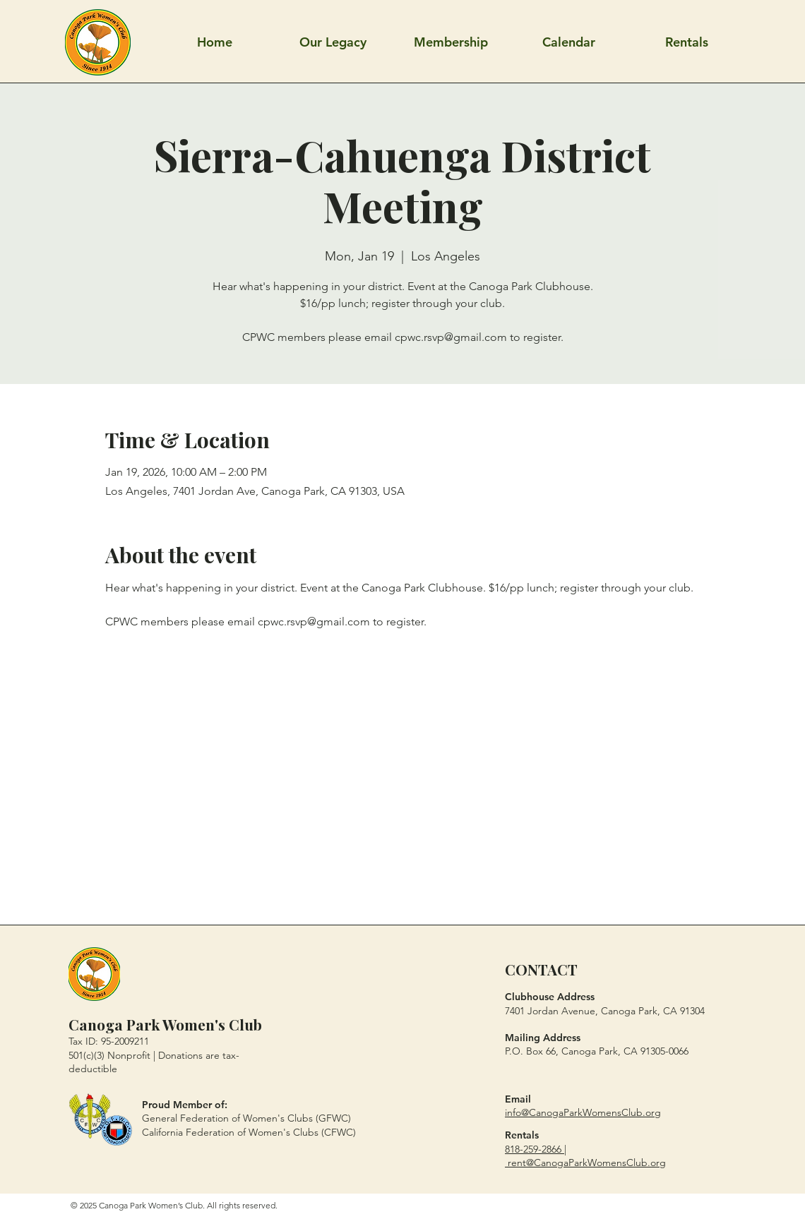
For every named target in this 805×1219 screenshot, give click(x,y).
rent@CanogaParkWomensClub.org (587, 1162)
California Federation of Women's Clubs (230, 1132)
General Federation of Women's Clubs (227, 1118)
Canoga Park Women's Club (165, 1024)
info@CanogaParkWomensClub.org (583, 1112)
